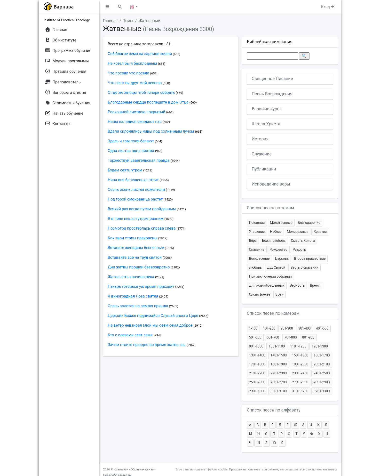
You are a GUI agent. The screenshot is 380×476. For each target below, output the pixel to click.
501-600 (255, 337)
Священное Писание (272, 78)
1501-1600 (300, 355)
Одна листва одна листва (131, 150)
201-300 (287, 328)
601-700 (273, 337)
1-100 (253, 328)
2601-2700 (278, 382)
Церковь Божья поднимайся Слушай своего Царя (153, 315)
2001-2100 (322, 364)
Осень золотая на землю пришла (138, 306)
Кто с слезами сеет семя (130, 335)
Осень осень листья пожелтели (136, 189)
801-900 (308, 337)
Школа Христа (266, 123)
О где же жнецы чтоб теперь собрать (141, 92)
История (260, 139)
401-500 (322, 328)
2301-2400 (300, 373)
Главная (110, 20)
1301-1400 (257, 355)
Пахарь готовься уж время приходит (141, 286)
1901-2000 (300, 364)
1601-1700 (322, 355)
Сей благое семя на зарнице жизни (140, 53)
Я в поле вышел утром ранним (136, 218)
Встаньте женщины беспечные (136, 247)
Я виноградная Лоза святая (133, 296)
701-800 (291, 337)
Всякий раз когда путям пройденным (142, 209)
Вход (328, 6)
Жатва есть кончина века (131, 276)
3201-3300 (322, 391)
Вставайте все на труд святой (135, 257)
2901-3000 (257, 391)
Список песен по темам (270, 207)
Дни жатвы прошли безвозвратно (139, 267)
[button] (107, 7)
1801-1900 (278, 364)
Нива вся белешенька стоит (133, 179)
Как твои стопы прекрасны (132, 238)
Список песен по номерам (273, 313)
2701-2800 (300, 382)
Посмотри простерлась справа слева (142, 228)
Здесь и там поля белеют (131, 141)
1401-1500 (278, 355)
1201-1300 (320, 346)
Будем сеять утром (125, 170)
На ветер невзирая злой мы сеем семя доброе (150, 325)
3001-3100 (278, 391)
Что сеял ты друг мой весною (135, 83)
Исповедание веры (271, 184)
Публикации (264, 169)
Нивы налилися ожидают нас (135, 121)
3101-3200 (300, 391)
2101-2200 (257, 373)
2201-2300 (278, 373)
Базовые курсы (267, 108)
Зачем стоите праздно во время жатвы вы (147, 344)
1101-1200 (298, 346)
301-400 (304, 328)
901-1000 (256, 346)
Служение (262, 154)
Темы (128, 20)
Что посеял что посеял (128, 73)
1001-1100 (277, 346)
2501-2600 (257, 382)
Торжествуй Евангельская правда (139, 160)
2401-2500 (322, 373)
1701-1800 (257, 364)
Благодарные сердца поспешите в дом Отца (148, 102)
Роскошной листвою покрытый (136, 112)
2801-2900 (322, 382)
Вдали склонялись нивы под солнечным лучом (151, 131)
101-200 (269, 328)
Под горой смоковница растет (135, 199)
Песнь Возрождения (272, 93)
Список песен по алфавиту (274, 410)
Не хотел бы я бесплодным (132, 63)
